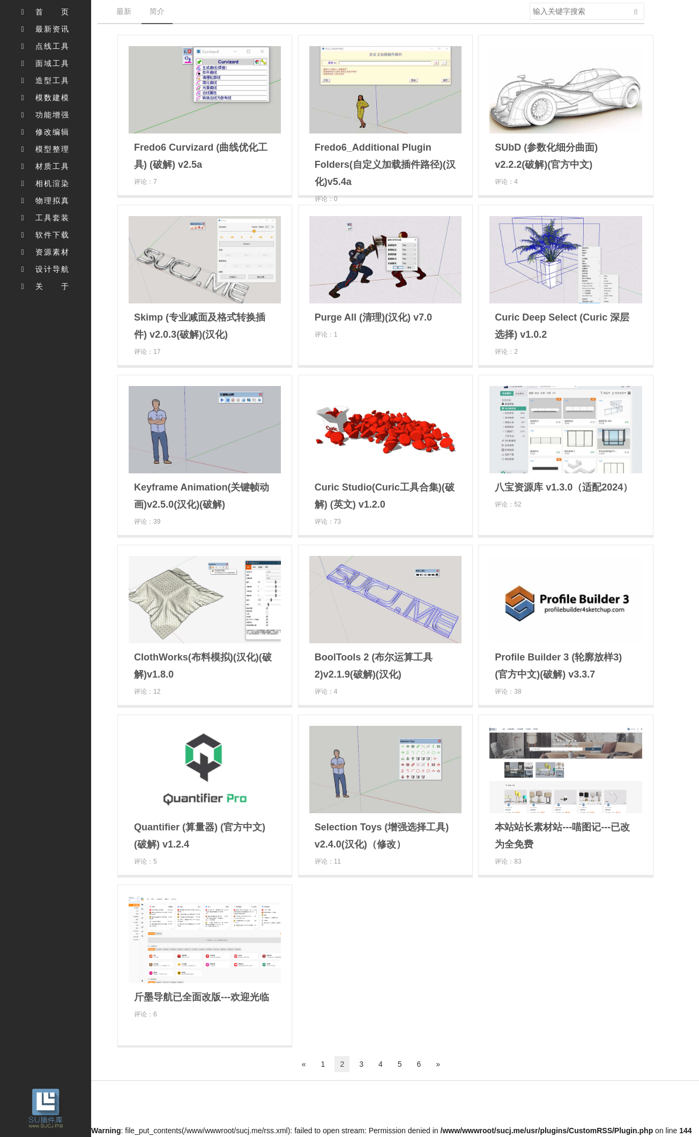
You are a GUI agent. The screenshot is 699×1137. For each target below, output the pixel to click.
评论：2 (506, 351)
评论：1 (326, 334)
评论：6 (145, 1014)
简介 (157, 11)
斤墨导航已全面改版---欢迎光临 (201, 997)
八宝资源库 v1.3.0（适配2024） (564, 487)
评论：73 (328, 521)
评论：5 (145, 861)
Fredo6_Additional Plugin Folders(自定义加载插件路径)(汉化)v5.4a (385, 164)
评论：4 (506, 181)
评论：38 (508, 691)
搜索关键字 (529, 2)
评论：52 (508, 504)
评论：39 (147, 521)
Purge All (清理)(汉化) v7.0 (373, 317)
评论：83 (508, 861)
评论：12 (147, 691)
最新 (123, 11)
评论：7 (145, 181)
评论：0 (326, 199)
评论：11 (328, 861)
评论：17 (147, 351)
